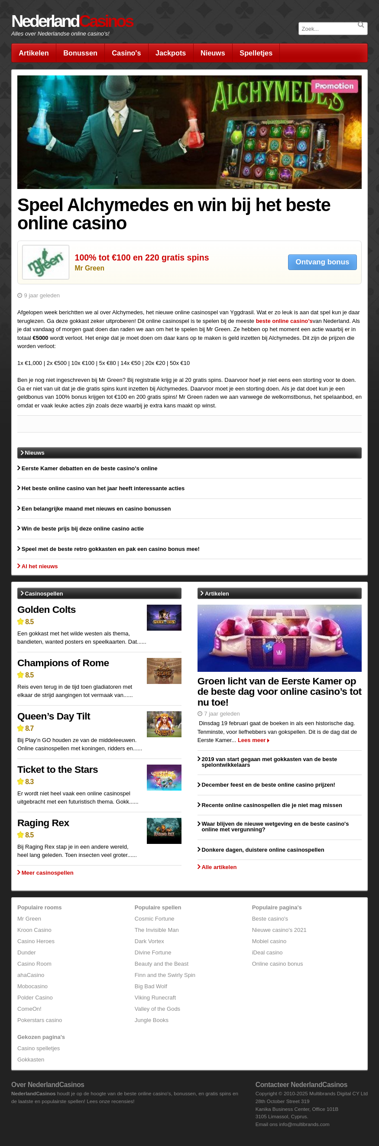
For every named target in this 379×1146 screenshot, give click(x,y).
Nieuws (213, 53)
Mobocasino (32, 986)
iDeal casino (267, 952)
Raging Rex (43, 822)
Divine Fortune (153, 952)
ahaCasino (30, 975)
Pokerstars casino (39, 1020)
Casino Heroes (36, 941)
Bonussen (80, 53)
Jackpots (170, 53)
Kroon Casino (34, 930)
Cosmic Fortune (155, 918)
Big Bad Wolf (151, 986)
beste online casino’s (284, 321)
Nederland (72, 21)
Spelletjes (256, 53)
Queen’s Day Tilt (53, 716)
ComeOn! (29, 1009)
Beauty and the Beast (161, 963)
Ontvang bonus (323, 262)
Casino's (126, 53)
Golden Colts (46, 609)
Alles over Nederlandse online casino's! (60, 33)
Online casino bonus (277, 963)
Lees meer (252, 740)
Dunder (26, 952)
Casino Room (34, 963)
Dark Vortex (149, 941)
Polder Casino (35, 997)
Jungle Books (151, 1020)
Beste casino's (270, 918)
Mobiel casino (269, 941)
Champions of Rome (63, 662)
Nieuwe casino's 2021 (279, 930)
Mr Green (89, 268)
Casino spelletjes (38, 1048)
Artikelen (34, 53)
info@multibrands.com (304, 1124)
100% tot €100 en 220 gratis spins (142, 257)
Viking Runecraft (155, 997)
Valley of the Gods (157, 1009)
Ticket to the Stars (57, 769)
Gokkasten (30, 1059)
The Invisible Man (157, 930)
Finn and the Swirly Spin (165, 975)
